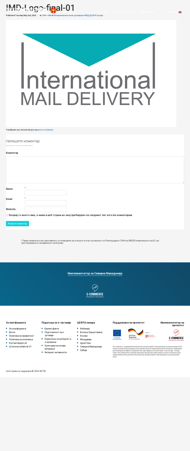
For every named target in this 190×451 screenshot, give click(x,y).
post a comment (45, 130)
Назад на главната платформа (18, 3)
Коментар (12, 152)
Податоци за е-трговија (94, 11)
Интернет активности (56, 352)
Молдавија (85, 339)
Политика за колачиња (21, 339)
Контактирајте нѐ (18, 343)
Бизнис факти (52, 328)
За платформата (65, 11)
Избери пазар (148, 11)
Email (9, 199)
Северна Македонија (91, 346)
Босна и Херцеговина (91, 332)
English (174, 11)
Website (11, 209)
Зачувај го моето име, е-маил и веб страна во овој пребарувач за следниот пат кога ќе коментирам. (71, 215)
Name (9, 188)
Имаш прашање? (124, 11)
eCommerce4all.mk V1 (20, 346)
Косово (84, 336)
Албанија (85, 328)
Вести (12, 332)
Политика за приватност (21, 336)
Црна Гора (85, 343)
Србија (83, 350)
